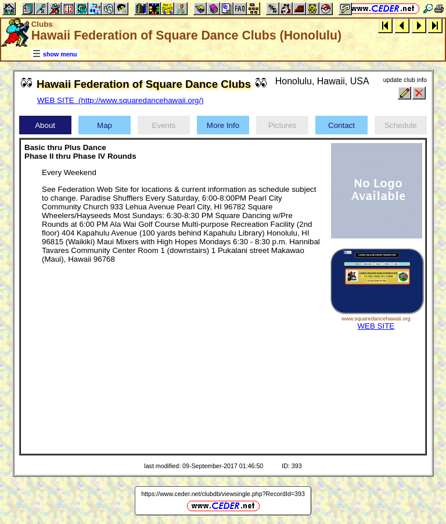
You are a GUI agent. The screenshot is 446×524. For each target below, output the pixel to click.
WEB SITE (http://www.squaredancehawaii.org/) (120, 100)
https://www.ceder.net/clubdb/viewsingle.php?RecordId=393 (223, 493)
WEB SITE (375, 326)
